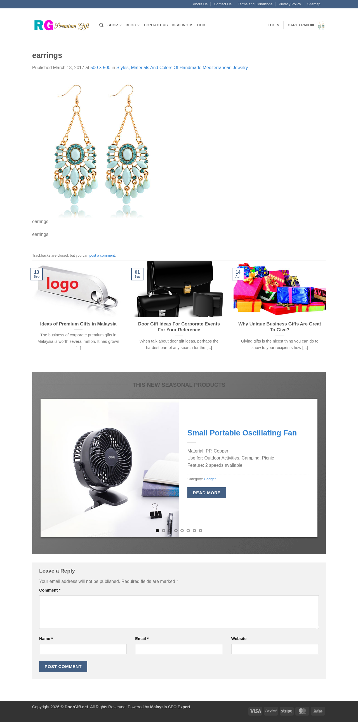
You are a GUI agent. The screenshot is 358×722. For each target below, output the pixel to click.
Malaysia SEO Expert (170, 707)
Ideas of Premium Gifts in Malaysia (78, 324)
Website (239, 638)
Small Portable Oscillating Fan (242, 432)
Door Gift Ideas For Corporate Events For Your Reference (179, 327)
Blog (133, 25)
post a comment (102, 255)
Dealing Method (188, 25)
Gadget (210, 479)
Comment (49, 590)
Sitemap (313, 4)
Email (142, 638)
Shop (114, 25)
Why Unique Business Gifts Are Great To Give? (279, 327)
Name (46, 638)
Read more (207, 492)
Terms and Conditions (255, 4)
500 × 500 (100, 67)
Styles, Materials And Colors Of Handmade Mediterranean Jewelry (182, 67)
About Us (200, 4)
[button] (273, 25)
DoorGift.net (76, 707)
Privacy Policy (290, 4)
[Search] (101, 25)
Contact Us (223, 4)
